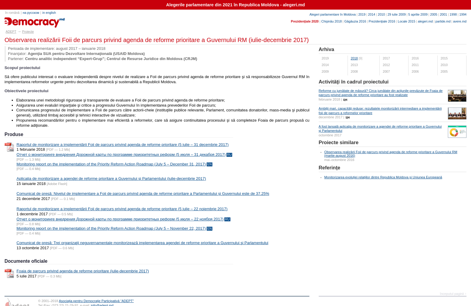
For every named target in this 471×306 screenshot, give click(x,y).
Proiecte (28, 31)
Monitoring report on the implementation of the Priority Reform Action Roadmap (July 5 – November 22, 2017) (111, 228)
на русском (31, 12)
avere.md (459, 21)
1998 (453, 14)
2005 (433, 14)
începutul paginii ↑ (453, 293)
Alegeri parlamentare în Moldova (332, 14)
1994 (462, 14)
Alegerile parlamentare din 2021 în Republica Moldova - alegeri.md (235, 4)
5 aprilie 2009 (417, 14)
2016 (415, 58)
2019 (362, 14)
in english (49, 12)
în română (12, 12)
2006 (415, 71)
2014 (371, 14)
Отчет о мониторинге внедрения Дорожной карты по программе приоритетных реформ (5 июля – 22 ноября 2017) (120, 219)
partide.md (443, 21)
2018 (354, 58)
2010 (381, 14)
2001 (443, 14)
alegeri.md (425, 21)
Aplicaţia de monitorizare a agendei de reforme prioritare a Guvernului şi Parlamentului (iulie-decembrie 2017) (111, 178)
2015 (444, 58)
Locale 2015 (406, 21)
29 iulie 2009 (396, 14)
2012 (386, 65)
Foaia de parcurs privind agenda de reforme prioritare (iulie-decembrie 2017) (83, 271)
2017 (386, 58)
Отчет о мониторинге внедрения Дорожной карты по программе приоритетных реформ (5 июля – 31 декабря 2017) (121, 154)
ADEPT (11, 31)
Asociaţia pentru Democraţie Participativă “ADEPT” (96, 301)
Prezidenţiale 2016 (382, 21)
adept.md (17, 20)
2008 (354, 71)
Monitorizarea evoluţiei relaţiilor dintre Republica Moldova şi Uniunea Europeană (383, 177)
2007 (386, 71)
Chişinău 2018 (331, 21)
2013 (354, 65)
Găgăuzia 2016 (355, 21)
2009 (325, 71)
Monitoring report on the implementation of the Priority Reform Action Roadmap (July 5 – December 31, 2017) (111, 164)
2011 (415, 65)
